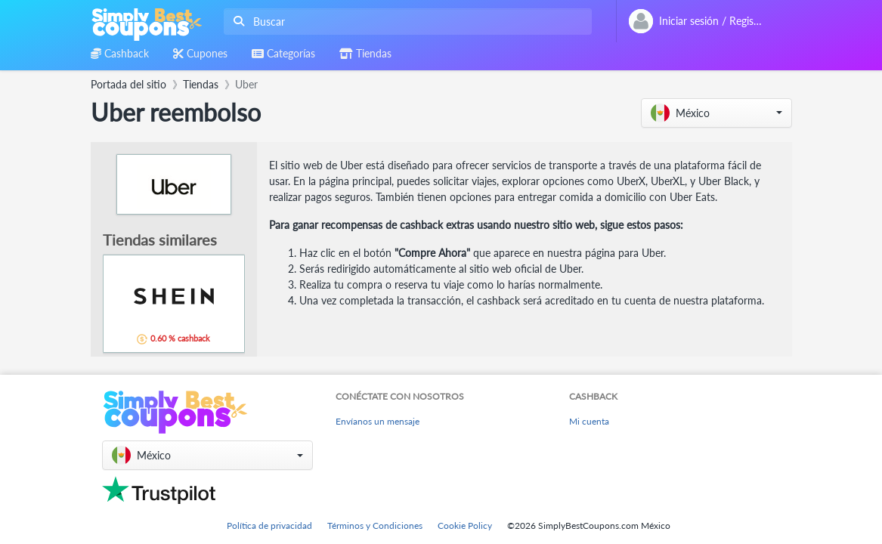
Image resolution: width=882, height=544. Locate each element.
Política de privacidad (269, 525)
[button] (716, 113)
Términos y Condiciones (374, 525)
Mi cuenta (589, 421)
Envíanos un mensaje (377, 421)
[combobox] (404, 21)
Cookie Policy (465, 525)
